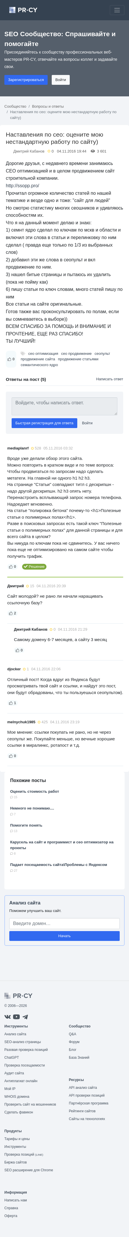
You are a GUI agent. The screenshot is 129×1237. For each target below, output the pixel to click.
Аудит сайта (14, 1073)
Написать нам (15, 1200)
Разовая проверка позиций (26, 1050)
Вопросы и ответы (48, 106)
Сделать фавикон (18, 1112)
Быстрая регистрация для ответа (44, 423)
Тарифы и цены (17, 1139)
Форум (74, 1042)
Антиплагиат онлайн (20, 1081)
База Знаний (79, 1058)
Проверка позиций (23, 1154)
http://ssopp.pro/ (22, 185)
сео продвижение (76, 353)
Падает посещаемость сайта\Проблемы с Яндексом (58, 864)
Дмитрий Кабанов (28, 151)
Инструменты (15, 1147)
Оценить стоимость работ (34, 791)
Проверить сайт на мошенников (30, 1104)
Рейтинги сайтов (82, 1111)
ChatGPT (11, 1058)
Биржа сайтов (15, 1162)
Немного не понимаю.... (32, 808)
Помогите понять (26, 825)
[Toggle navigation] (117, 10)
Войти (60, 80)
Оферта (10, 1216)
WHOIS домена (16, 1097)
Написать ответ (109, 379)
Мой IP (9, 1089)
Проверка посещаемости (24, 1065)
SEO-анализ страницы (22, 1042)
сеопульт (102, 353)
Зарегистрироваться (26, 80)
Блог (72, 1050)
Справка (11, 1208)
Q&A (72, 1034)
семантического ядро (39, 365)
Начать (64, 936)
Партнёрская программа (88, 1103)
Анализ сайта (24, 902)
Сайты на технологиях (87, 1119)
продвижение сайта (38, 359)
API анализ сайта (83, 1088)
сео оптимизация (43, 353)
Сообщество (15, 106)
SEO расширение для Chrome (28, 1170)
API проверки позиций (87, 1095)
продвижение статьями (78, 359)
